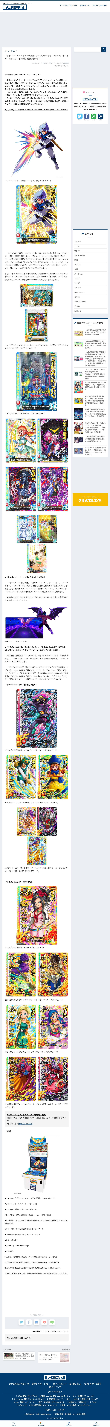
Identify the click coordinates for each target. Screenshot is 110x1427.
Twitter (80, 120)
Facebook (86, 120)
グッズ (77, 284)
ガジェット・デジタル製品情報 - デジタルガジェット (38, 1406)
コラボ (52, 1331)
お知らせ (78, 313)
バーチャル (78, 275)
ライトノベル (79, 256)
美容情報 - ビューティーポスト (60, 1400)
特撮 (76, 261)
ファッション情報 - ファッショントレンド (29, 1400)
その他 (77, 308)
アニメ (45, 1331)
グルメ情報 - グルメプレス (27, 1397)
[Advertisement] (55, 29)
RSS (101, 120)
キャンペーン (79, 294)
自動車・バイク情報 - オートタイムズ (82, 1403)
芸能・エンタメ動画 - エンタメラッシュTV (77, 1406)
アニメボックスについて (68, 5)
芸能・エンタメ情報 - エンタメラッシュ (55, 1397)
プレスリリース (63, 1331)
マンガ (77, 251)
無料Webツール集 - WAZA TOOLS (38, 1415)
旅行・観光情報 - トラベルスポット (52, 1403)
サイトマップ (56, 1388)
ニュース (78, 242)
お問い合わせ (85, 5)
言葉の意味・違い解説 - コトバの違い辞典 (70, 1415)
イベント (78, 289)
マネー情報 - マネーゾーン (24, 1403)
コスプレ (78, 280)
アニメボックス (57, 1419)
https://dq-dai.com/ (25, 1124)
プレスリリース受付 (99, 5)
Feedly (93, 120)
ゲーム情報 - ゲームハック (84, 1397)
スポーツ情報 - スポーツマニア (86, 1400)
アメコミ (78, 265)
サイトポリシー (61, 1385)
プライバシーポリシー (42, 1385)
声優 (76, 270)
